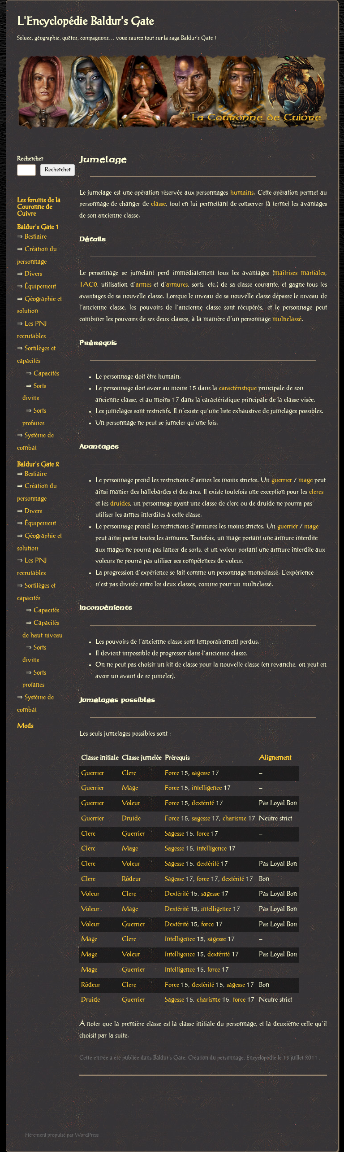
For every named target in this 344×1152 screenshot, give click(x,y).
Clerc (129, 773)
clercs (316, 492)
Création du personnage (216, 1057)
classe (158, 204)
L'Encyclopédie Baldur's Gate (85, 22)
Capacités (46, 374)
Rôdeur (131, 879)
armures (177, 285)
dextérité (203, 803)
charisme (234, 819)
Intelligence (180, 939)
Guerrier (92, 773)
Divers (33, 274)
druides (120, 504)
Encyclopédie (261, 1057)
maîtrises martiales (299, 273)
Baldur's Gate (169, 1057)
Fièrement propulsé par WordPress (62, 1135)
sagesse (201, 773)
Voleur (131, 803)
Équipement (40, 287)
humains (242, 193)
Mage (130, 788)
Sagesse (174, 834)
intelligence (207, 788)
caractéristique (238, 388)
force (203, 834)
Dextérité (177, 894)
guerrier (281, 480)
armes (143, 285)
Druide (131, 819)
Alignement (275, 758)
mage (305, 480)
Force (172, 773)
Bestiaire (36, 237)
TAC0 (88, 285)
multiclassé (286, 319)
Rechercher (30, 158)
